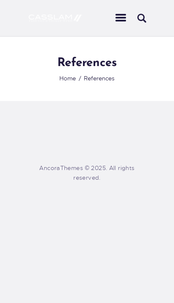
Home (67, 78)
